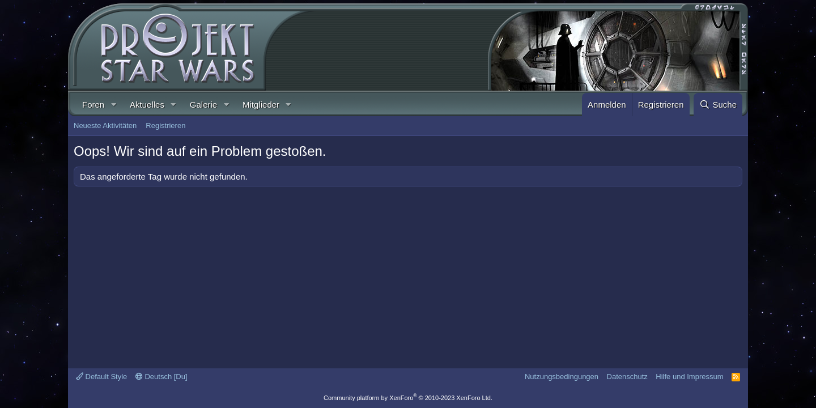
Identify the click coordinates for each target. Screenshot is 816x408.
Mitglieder (261, 104)
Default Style (101, 376)
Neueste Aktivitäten (105, 125)
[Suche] (718, 104)
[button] (113, 104)
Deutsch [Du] (161, 376)
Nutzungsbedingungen (561, 376)
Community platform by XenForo (408, 397)
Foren (93, 104)
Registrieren (165, 125)
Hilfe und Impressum (689, 376)
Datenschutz (627, 376)
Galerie (203, 104)
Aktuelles (147, 104)
